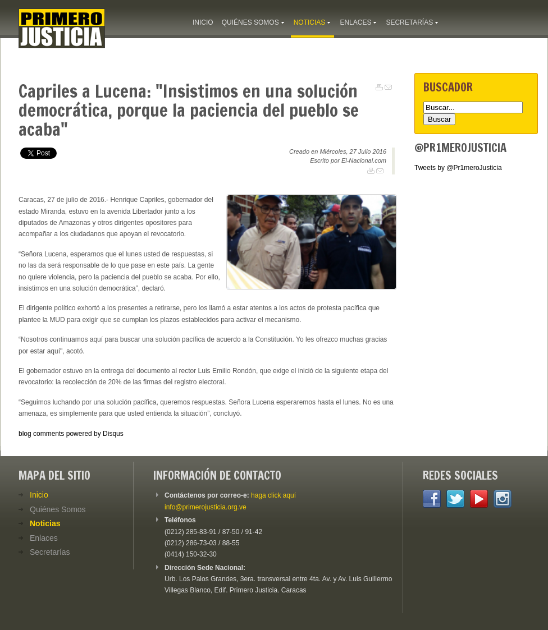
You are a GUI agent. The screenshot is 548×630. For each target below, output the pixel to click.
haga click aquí (273, 495)
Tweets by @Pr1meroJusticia (458, 168)
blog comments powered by (71, 434)
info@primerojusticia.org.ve (205, 507)
